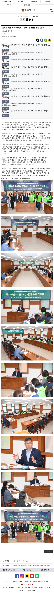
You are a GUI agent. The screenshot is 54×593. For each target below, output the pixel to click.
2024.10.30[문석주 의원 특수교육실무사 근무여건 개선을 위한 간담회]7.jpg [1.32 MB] (26, 82)
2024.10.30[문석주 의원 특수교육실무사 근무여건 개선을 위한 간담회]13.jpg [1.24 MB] (22, 104)
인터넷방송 (27, 5)
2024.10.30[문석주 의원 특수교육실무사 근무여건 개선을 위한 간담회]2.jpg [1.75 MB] (26, 111)
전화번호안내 (27, 570)
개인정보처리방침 (9, 570)
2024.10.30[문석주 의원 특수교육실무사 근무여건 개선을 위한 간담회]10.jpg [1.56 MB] (22, 53)
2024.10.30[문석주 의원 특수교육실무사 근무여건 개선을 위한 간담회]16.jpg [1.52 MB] (22, 89)
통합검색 (2, 10)
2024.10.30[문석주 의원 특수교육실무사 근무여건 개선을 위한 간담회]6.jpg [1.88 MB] (26, 68)
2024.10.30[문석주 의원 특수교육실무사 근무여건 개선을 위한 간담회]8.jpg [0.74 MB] (26, 97)
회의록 (9, 5)
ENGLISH (20, 1)
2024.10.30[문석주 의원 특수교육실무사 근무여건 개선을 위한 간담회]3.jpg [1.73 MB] (26, 46)
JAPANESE (34, 1)
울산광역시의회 (6, 1)
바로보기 (5, 50)
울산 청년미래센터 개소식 (21, 561)
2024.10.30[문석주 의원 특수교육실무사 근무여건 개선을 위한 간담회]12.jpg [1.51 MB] (22, 75)
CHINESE (47, 1)
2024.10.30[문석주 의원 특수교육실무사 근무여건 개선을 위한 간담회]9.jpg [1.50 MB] (26, 60)
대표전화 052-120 (27, 584)
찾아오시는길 (45, 570)
